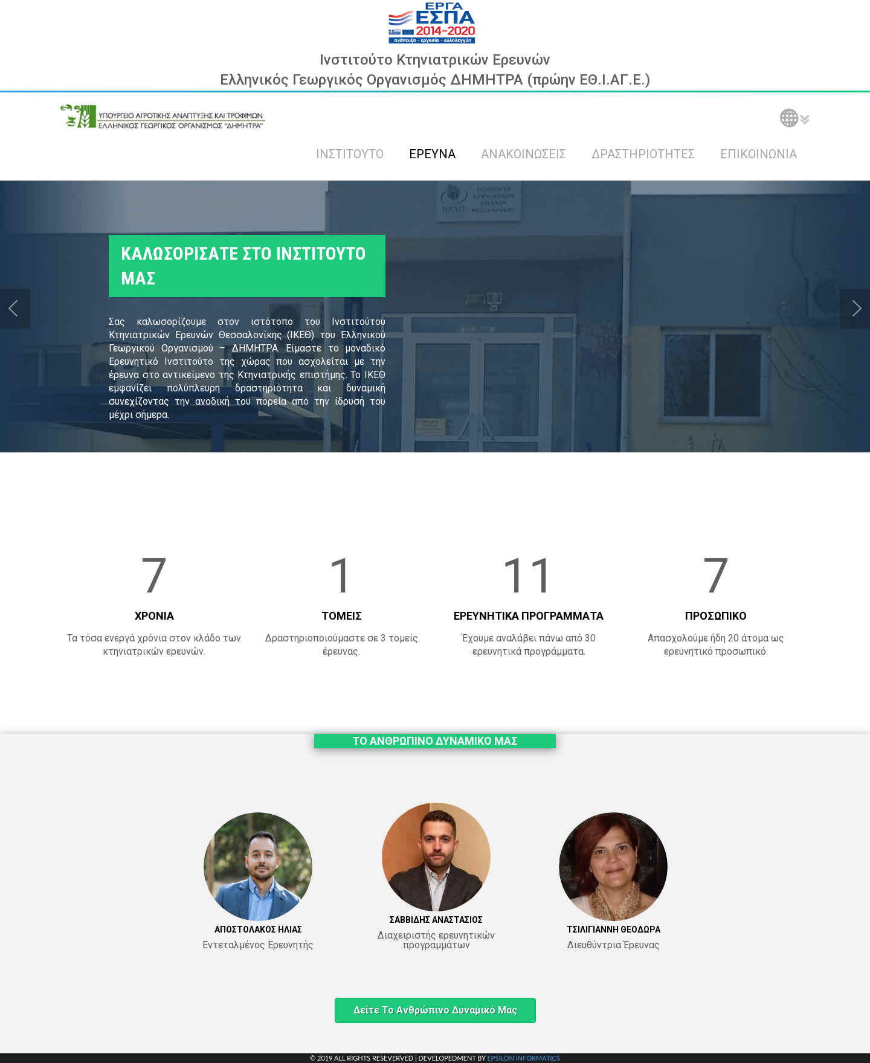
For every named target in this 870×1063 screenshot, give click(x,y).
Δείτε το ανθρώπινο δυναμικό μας (435, 1010)
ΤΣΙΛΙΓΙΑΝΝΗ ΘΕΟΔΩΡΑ (613, 929)
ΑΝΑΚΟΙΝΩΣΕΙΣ (523, 154)
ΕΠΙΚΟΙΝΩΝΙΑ (758, 154)
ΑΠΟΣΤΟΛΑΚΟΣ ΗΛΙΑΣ (258, 929)
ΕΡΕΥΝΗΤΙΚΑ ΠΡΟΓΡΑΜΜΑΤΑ (529, 615)
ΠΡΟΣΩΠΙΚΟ (716, 615)
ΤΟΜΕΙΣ (341, 615)
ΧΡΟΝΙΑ (154, 615)
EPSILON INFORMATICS (523, 1058)
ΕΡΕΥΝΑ (432, 154)
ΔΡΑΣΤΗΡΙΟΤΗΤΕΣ (643, 154)
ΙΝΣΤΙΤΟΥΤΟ (350, 154)
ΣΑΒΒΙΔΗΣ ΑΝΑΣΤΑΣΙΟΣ (436, 920)
